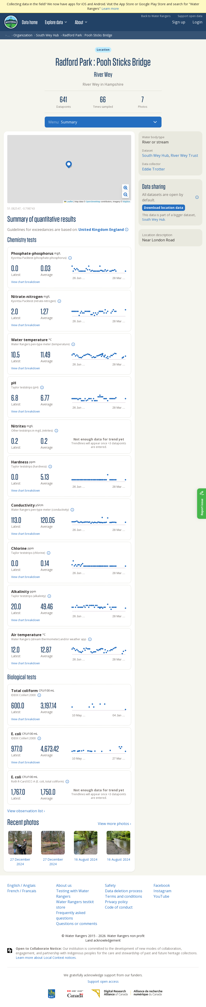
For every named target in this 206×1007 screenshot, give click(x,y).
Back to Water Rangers (155, 16)
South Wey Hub (47, 35)
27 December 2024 (20, 861)
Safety (110, 885)
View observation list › (26, 810)
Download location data (163, 207)
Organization (22, 35)
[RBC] (51, 993)
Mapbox (126, 201)
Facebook (162, 885)
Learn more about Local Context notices (46, 957)
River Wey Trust (184, 155)
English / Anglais (21, 885)
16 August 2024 (85, 859)
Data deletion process (123, 890)
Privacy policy (116, 901)
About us (64, 885)
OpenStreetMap (93, 201)
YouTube (161, 896)
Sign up (178, 22)
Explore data (56, 22)
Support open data (190, 16)
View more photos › (114, 823)
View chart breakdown (25, 282)
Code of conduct (119, 907)
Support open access (103, 981)
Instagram (162, 890)
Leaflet (68, 201)
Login (197, 22)
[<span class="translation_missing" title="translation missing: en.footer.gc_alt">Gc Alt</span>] (75, 993)
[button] (69, 165)
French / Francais (21, 890)
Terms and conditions (123, 896)
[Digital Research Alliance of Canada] (127, 993)
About (81, 22)
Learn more (110, 8)
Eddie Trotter (153, 169)
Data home (30, 22)
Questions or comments (76, 923)
